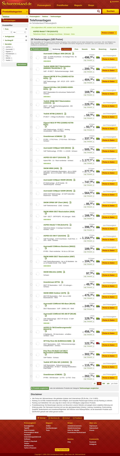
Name (92, 49)
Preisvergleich (35, 16)
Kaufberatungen (51, 428)
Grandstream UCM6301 (52, 374)
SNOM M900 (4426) (51, 168)
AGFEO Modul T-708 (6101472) (45, 31)
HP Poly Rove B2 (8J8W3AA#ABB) (57, 341)
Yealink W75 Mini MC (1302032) (56, 362)
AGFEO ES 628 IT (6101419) (54, 157)
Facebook (92, 442)
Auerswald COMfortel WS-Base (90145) (59, 303)
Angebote (112, 49)
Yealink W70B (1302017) (53, 114)
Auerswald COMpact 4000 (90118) (57, 54)
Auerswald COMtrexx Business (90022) (59, 246)
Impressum (93, 426)
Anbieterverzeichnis (75, 426)
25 (94, 383)
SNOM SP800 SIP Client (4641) (55, 202)
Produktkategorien (12, 11)
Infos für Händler (73, 430)
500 (103, 383)
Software (27, 439)
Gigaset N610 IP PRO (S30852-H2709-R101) (58, 123)
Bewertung (101, 49)
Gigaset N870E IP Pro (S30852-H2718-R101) (58, 77)
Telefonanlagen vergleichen (89, 388)
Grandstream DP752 (51, 282)
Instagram (92, 444)
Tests (48, 430)
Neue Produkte (29, 430)
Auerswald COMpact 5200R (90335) (57, 191)
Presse (91, 430)
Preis (75, 49)
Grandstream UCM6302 (52, 136)
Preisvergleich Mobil (31, 432)
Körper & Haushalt (30, 441)
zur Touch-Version (62, 450)
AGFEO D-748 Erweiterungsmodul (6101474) (57, 328)
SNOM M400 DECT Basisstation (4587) (59, 256)
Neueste (84, 49)
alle (108, 383)
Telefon (26, 443)
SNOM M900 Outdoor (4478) (54, 293)
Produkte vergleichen (39, 49)
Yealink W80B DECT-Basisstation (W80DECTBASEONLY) (56, 67)
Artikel (48, 426)
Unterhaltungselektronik (32, 437)
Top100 (26, 428)
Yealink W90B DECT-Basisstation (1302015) (56, 102)
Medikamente (28, 446)
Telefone (5, 17)
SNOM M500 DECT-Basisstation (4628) (59, 212)
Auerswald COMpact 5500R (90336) (57, 180)
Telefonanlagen (9, 20)
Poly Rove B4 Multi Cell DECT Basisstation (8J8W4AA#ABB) (55, 351)
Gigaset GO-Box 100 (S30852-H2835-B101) (58, 88)
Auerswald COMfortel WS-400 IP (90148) (59, 314)
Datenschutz (93, 428)
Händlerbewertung (74, 428)
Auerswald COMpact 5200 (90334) (57, 148)
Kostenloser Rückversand (77, 432)
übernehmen (22, 64)
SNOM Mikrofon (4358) (52, 272)
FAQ (69, 442)
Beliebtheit (66, 49)
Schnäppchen (29, 426)
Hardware (27, 435)
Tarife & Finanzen (30, 448)
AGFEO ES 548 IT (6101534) (54, 236)
